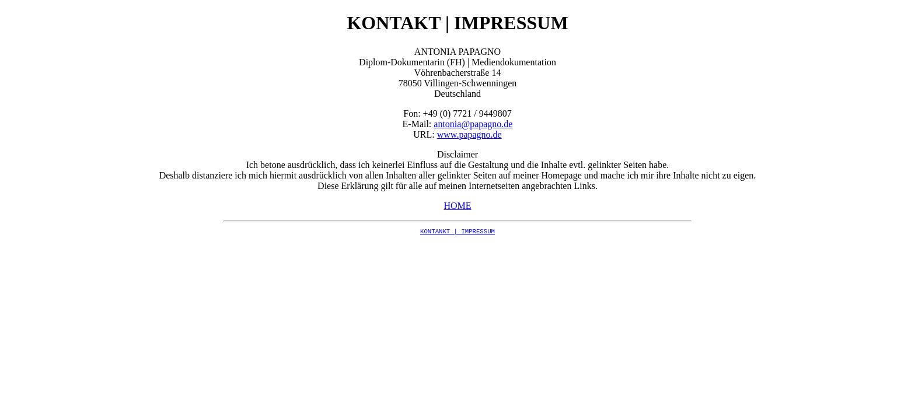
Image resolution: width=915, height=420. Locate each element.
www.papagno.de (469, 134)
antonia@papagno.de (473, 124)
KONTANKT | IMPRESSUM (457, 231)
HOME (457, 206)
